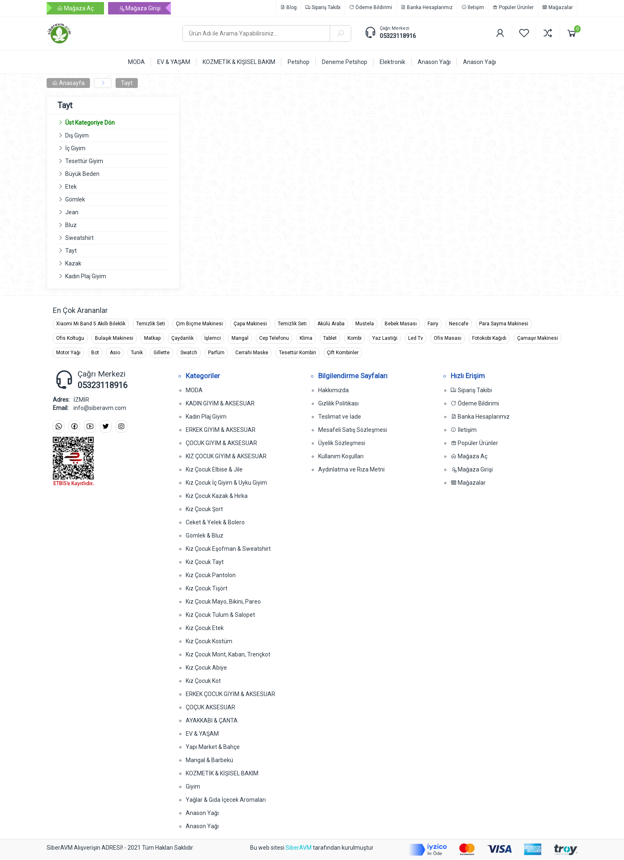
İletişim (472, 7)
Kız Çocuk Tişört (206, 588)
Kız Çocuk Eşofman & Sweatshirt (228, 548)
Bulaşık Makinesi (114, 338)
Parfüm (216, 352)
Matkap (152, 338)
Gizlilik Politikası (338, 403)
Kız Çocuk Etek (205, 628)
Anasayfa (68, 83)
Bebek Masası (401, 324)
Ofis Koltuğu (70, 338)
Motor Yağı (68, 352)
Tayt (126, 83)
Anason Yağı (202, 813)
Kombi (354, 338)
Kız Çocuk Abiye (206, 667)
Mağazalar (557, 7)
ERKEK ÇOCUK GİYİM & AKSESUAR (230, 694)
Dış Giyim (77, 135)
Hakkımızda (333, 390)
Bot (95, 352)
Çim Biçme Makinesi (199, 324)
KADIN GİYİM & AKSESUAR (220, 403)
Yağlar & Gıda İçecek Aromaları (226, 799)
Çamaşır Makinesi (537, 338)
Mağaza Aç (75, 8)
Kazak (73, 263)
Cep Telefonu (274, 338)
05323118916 (398, 36)
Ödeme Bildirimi (370, 7)
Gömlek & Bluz (204, 535)
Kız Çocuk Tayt (205, 562)
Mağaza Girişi (139, 8)
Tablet (330, 338)
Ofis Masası (447, 338)
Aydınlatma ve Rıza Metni (351, 469)
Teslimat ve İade (339, 416)
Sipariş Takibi (322, 7)
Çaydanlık (182, 338)
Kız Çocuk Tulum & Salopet (220, 614)
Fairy (433, 324)
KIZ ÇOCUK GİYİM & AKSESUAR (226, 456)
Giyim (193, 786)
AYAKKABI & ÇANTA (212, 720)
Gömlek (75, 199)
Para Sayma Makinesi (503, 324)
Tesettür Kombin (297, 352)
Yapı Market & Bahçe (213, 747)
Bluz (71, 225)
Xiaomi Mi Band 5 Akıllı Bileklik (90, 324)
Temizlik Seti (150, 324)
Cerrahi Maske (251, 352)
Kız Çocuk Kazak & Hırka (217, 496)
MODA (194, 390)
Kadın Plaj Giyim (85, 276)
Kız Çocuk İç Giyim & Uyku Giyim (226, 482)
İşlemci (212, 338)
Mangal (240, 338)
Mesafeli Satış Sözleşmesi (352, 429)
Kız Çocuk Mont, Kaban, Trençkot (228, 654)
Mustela (364, 324)
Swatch (188, 352)
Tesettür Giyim (84, 161)
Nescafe (458, 324)
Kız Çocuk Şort (204, 509)
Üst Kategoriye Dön (86, 122)
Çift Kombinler (343, 352)
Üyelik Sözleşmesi (341, 443)
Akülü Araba (331, 324)
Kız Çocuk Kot (203, 681)
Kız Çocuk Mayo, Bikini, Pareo (223, 601)
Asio (115, 352)
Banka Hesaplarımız (427, 7)
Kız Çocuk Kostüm (209, 641)
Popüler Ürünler (513, 7)
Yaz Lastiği (384, 338)
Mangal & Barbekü (209, 760)
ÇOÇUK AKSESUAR (210, 707)
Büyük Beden (82, 174)
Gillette (162, 352)
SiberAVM (299, 847)
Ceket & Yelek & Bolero (215, 522)
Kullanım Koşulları (341, 456)
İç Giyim (75, 148)
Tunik (137, 352)
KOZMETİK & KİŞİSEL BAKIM (222, 773)
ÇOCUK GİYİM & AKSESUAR (221, 443)
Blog (288, 7)
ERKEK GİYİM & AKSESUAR (220, 429)
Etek (71, 186)
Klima (306, 338)
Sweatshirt (79, 238)
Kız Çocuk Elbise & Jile (214, 469)
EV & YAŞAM (202, 733)
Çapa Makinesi (250, 324)
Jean (71, 212)
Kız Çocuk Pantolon (211, 575)
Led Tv (415, 338)
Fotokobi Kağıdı (489, 338)
